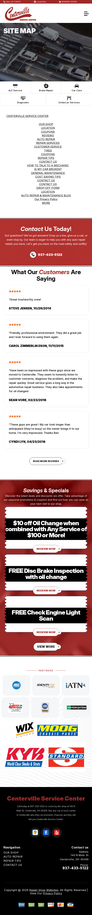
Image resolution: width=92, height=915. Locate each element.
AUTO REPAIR (46, 139)
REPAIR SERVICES (48, 143)
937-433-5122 (37, 806)
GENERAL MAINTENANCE (48, 173)
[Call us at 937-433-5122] (46, 255)
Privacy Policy (52, 893)
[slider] (15, 291)
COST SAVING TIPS (48, 176)
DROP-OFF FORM (47, 187)
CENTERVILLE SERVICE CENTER (27, 116)
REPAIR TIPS (46, 158)
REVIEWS (48, 135)
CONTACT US (48, 161)
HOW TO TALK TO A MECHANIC (48, 165)
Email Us (83, 873)
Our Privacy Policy (46, 199)
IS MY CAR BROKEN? (48, 169)
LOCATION (48, 127)
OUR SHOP (46, 124)
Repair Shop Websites (43, 890)
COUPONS (48, 131)
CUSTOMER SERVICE (48, 146)
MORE (46, 202)
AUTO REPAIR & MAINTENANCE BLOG (46, 195)
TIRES (48, 150)
